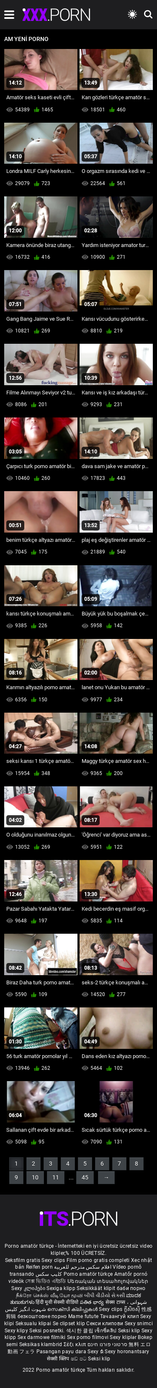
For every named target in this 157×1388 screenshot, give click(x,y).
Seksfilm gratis (23, 1260)
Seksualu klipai (34, 1323)
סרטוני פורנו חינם (107, 1344)
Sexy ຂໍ (96, 1352)
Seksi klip (130, 1331)
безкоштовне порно (42, 1316)
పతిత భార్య (93, 1302)
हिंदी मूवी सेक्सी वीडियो (57, 1302)
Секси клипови (105, 1323)
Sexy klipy (17, 1331)
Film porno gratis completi (98, 1260)
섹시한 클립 (80, 1331)
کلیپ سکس (49, 1274)
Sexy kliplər (124, 1337)
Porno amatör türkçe (88, 1274)
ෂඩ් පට (79, 1359)
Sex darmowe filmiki (42, 1337)
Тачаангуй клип (120, 1316)
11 (55, 1177)
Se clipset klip (70, 1323)
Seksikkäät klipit (96, 1288)
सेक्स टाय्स (116, 1302)
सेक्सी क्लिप (59, 1359)
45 (85, 1177)
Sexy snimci (139, 1323)
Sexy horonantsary (127, 1352)
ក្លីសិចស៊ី (133, 1309)
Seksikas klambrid (41, 1344)
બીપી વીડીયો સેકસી (104, 1295)
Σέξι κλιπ (76, 1344)
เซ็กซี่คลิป (106, 1331)
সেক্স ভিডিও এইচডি (45, 1281)
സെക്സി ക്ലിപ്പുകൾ (73, 1309)
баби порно (131, 1288)
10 (35, 1177)
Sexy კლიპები (28, 1288)
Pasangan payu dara (62, 1352)
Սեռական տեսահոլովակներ (108, 1281)
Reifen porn (39, 1267)
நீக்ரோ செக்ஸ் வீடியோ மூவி (49, 1295)
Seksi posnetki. (47, 1331)
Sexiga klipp (61, 1288)
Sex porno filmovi (87, 1337)
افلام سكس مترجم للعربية (82, 1267)
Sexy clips (53, 1260)
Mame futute (83, 1316)
